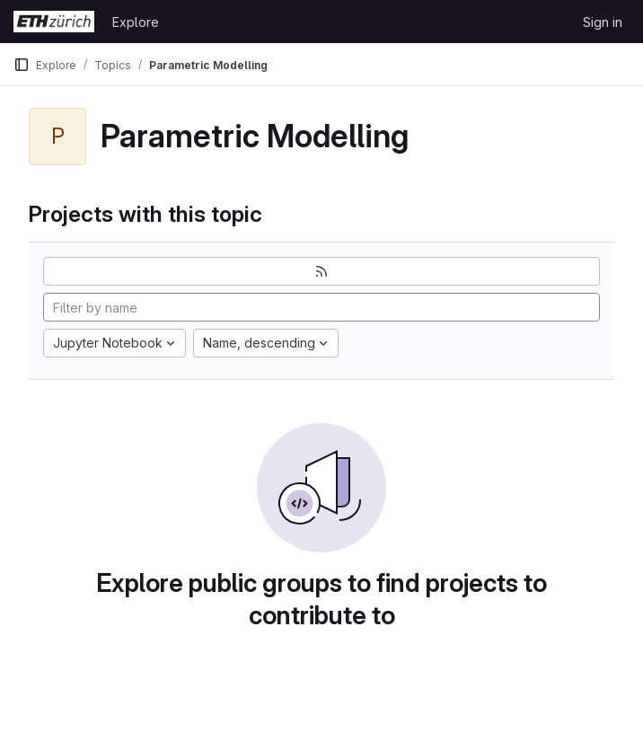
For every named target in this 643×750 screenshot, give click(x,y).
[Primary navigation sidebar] (21, 64)
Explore (135, 22)
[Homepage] (54, 21)
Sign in (602, 22)
